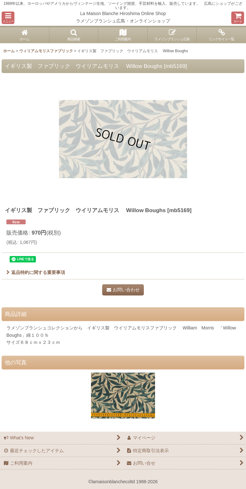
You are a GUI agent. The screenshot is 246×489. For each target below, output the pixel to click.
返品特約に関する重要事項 (35, 272)
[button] (8, 18)
